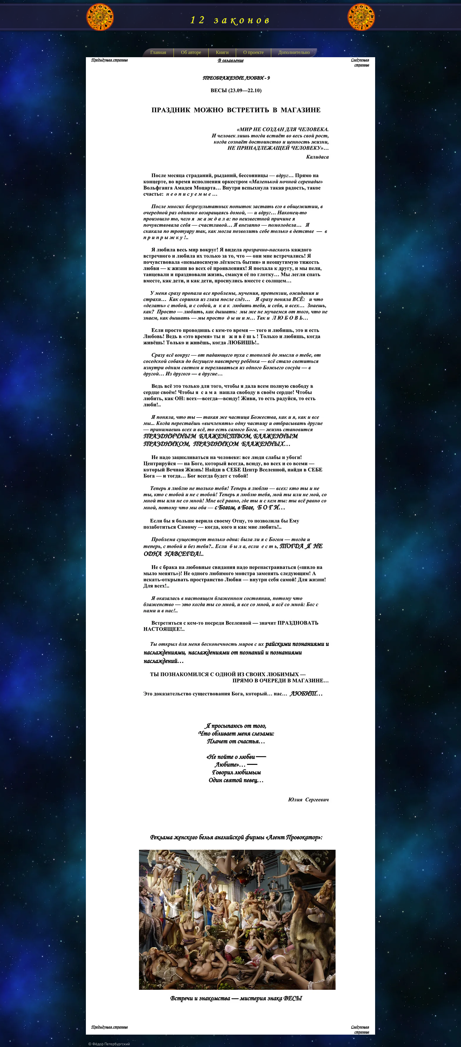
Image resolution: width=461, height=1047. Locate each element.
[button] (222, 52)
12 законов (230, 20)
